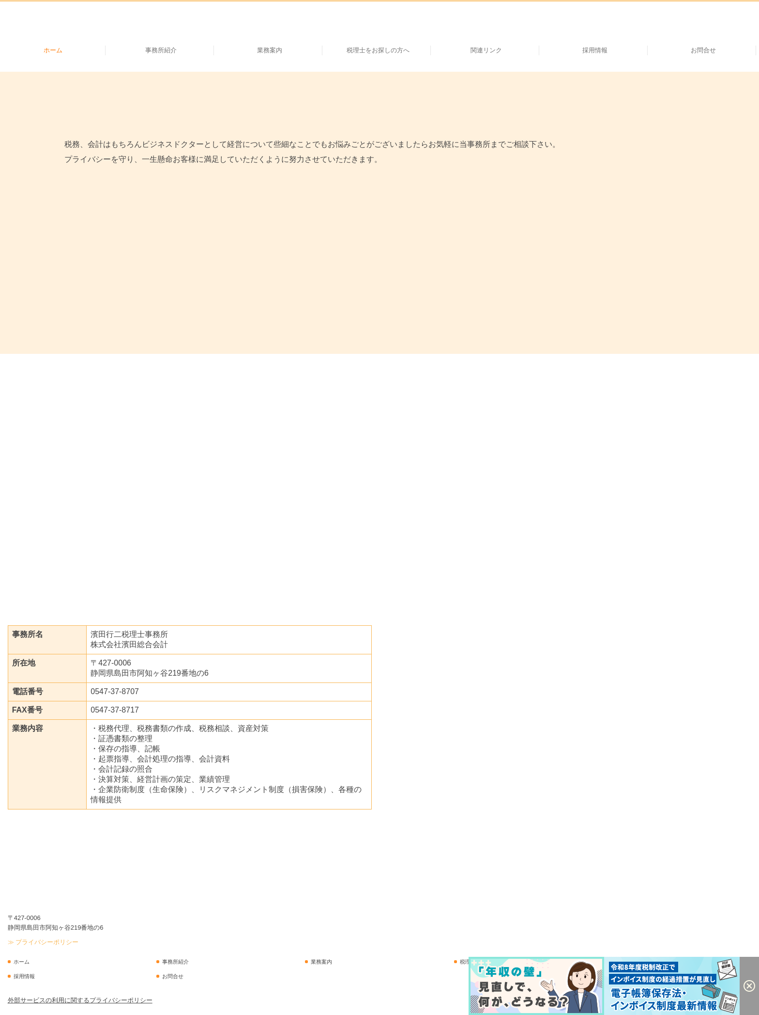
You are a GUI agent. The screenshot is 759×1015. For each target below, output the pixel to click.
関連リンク (486, 50)
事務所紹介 (161, 50)
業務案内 (269, 50)
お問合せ (703, 50)
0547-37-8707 (115, 691)
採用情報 (594, 50)
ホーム (53, 50)
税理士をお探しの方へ (378, 50)
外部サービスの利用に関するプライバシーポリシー (80, 1000)
